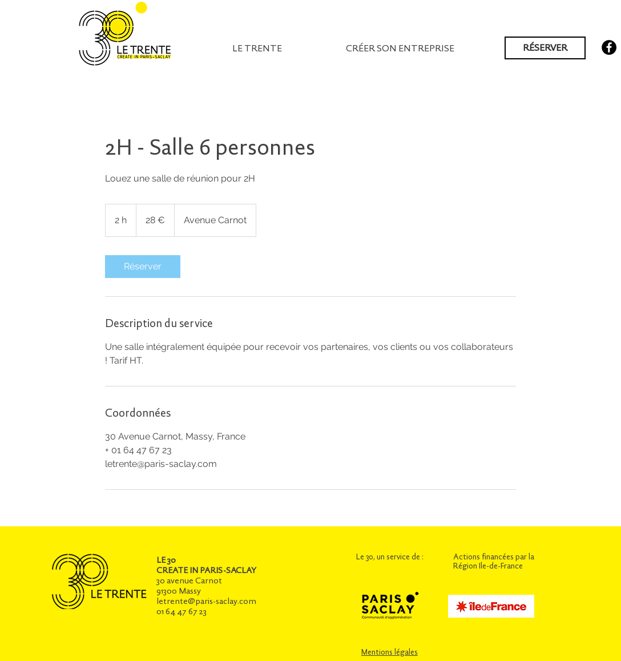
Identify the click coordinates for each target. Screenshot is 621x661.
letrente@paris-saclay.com (206, 601)
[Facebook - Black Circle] (609, 47)
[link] (142, 266)
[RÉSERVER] (545, 48)
